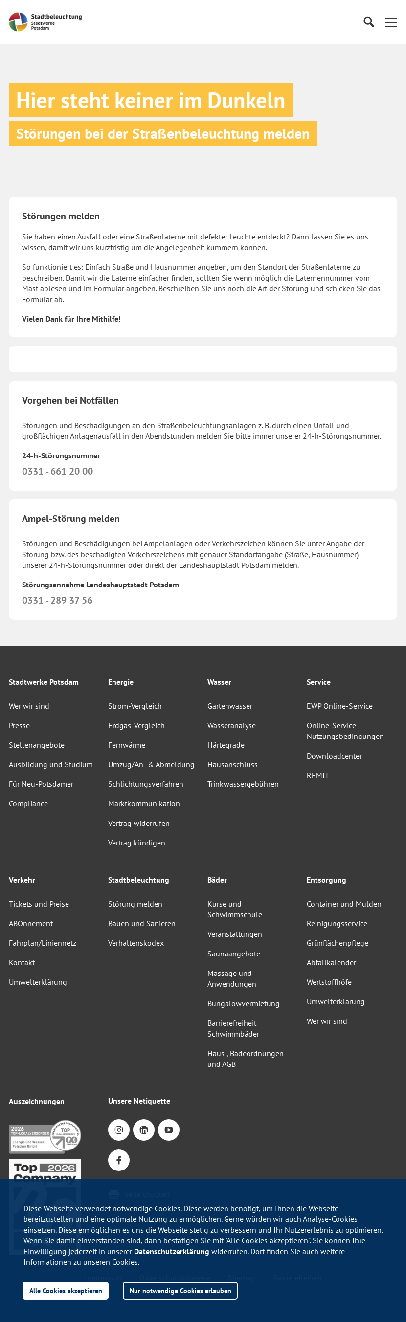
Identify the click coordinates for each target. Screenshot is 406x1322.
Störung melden (135, 904)
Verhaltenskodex (136, 943)
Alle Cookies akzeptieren (65, 1290)
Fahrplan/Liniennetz (42, 943)
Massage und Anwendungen (231, 978)
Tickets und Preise (39, 904)
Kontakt (22, 962)
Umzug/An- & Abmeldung (151, 764)
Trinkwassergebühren (243, 784)
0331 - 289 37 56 (57, 600)
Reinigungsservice (337, 923)
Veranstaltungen (234, 934)
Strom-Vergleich (135, 706)
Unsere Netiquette (139, 1100)
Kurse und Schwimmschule (234, 909)
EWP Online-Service (340, 706)
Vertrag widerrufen (139, 823)
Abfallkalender (331, 962)
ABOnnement (31, 923)
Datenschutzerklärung (171, 1251)
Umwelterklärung (38, 982)
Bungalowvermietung (243, 1003)
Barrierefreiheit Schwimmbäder (233, 1028)
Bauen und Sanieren (142, 923)
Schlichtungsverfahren (145, 784)
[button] (391, 22)
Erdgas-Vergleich (136, 725)
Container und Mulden (344, 904)
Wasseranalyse (231, 725)
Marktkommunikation (144, 803)
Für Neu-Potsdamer (41, 784)
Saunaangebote (233, 953)
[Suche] (369, 22)
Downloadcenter (334, 755)
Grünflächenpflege (337, 943)
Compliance (28, 803)
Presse (19, 725)
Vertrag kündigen (136, 842)
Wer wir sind (29, 706)
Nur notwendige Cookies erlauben (180, 1290)
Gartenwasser (229, 706)
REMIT (318, 775)
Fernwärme (126, 745)
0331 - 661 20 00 (57, 471)
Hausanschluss (232, 764)
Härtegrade (226, 745)
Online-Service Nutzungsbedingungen (345, 730)
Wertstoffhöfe (329, 982)
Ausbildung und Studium (51, 764)
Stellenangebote (37, 745)
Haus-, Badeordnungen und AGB (245, 1058)
